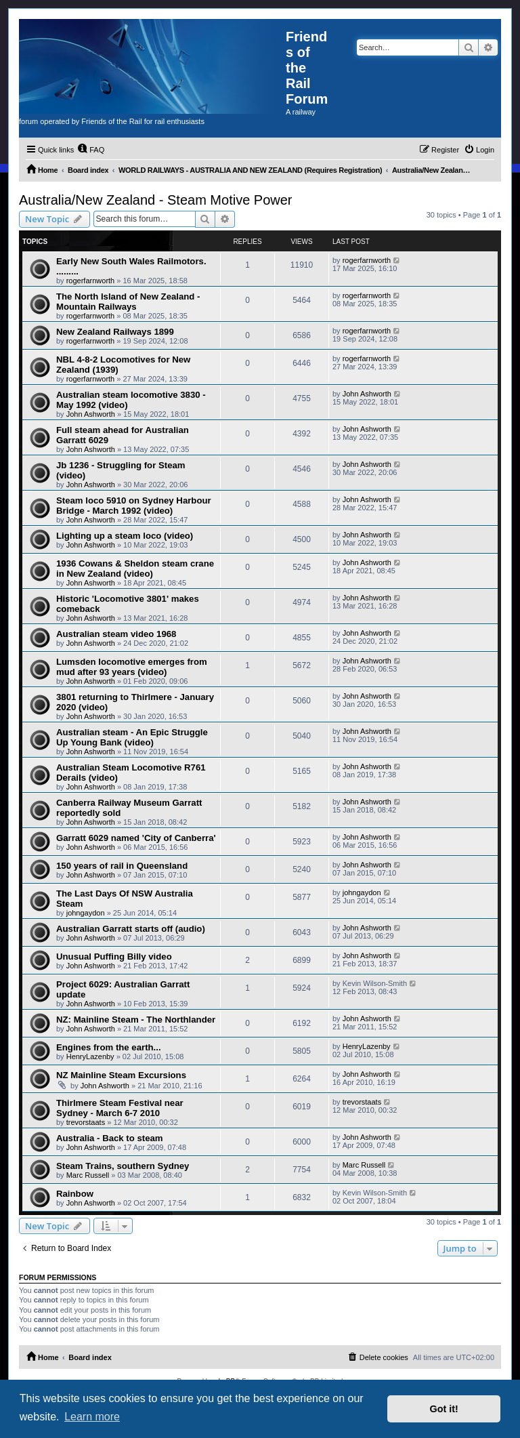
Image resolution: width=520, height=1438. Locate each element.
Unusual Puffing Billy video (114, 956)
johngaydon (85, 913)
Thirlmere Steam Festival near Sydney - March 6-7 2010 (119, 1108)
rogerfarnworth (90, 280)
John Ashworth (90, 414)
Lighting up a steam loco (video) (124, 536)
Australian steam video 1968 (116, 634)
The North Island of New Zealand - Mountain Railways (128, 301)
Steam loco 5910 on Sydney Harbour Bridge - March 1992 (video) (133, 505)
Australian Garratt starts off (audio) (130, 929)
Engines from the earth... (108, 1047)
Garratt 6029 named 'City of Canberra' (136, 838)
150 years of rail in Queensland (122, 866)
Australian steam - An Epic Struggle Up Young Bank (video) (132, 737)
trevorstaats (85, 1122)
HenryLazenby (90, 1056)
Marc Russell (88, 1175)
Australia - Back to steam (109, 1138)
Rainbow (74, 1194)
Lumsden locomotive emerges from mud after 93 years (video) (131, 667)
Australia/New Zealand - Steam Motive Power (155, 199)
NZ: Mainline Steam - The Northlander (135, 1019)
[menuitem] (90, 150)
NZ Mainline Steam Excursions (121, 1075)
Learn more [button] (92, 1416)
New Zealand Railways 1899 (115, 332)
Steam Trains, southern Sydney (122, 1166)
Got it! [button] (444, 1408)
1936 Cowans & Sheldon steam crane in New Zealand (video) (135, 568)
